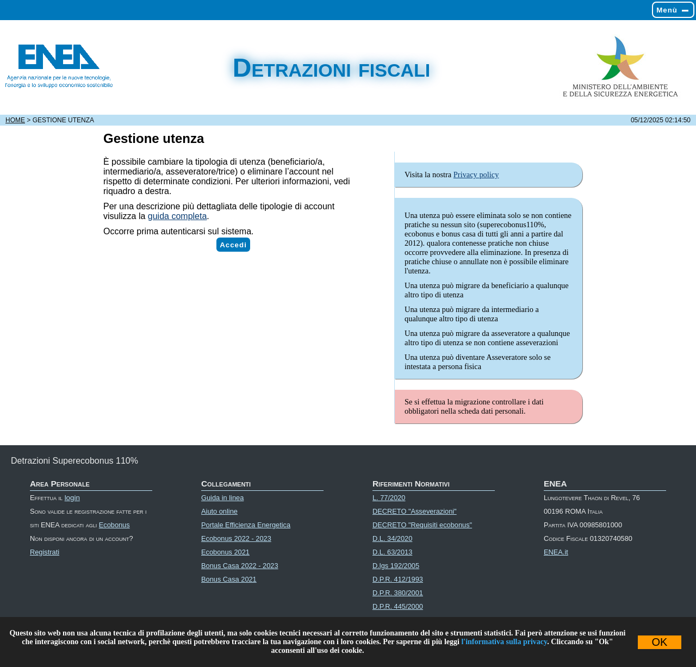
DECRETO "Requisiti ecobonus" (422, 525)
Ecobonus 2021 (225, 552)
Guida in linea (222, 498)
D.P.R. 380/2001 (397, 593)
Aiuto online (219, 511)
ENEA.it (556, 552)
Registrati (44, 552)
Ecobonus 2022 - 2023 (236, 538)
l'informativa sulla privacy (504, 642)
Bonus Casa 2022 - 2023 (239, 566)
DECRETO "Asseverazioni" (414, 511)
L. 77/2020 (389, 498)
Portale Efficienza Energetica (245, 525)
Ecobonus (114, 525)
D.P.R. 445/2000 (397, 606)
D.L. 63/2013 (392, 552)
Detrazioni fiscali (331, 67)
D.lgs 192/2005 (395, 566)
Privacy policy (476, 174)
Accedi (233, 245)
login (72, 498)
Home (15, 120)
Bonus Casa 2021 (229, 579)
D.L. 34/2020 (392, 538)
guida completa (177, 216)
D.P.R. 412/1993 (397, 579)
